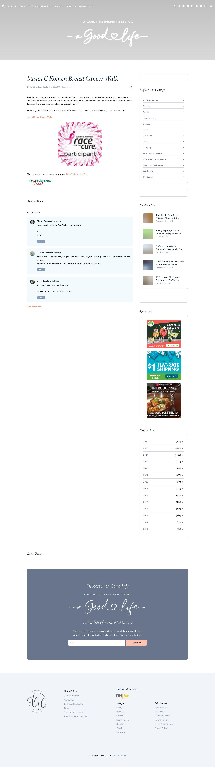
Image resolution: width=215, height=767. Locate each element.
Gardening (148, 171)
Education (147, 135)
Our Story (159, 711)
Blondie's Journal (45, 221)
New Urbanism (161, 720)
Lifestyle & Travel (38, 6)
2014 (145, 522)
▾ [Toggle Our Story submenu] (75, 6)
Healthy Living (149, 118)
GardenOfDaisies (45, 253)
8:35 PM (57, 253)
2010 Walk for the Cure (77, 174)
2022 (145, 468)
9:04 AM (55, 281)
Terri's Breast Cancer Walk (39, 117)
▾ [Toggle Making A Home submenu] (24, 6)
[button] (131, 87)
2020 (145, 482)
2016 (145, 509)
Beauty (146, 124)
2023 (145, 461)
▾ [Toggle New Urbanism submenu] (49, 6)
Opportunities (87, 6)
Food (145, 130)
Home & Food (15, 6)
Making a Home (162, 716)
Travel (145, 141)
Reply (41, 241)
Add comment (34, 306)
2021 (145, 475)
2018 (145, 495)
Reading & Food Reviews (154, 159)
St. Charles (148, 177)
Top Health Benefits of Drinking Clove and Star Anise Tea (168, 216)
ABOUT (70, 6)
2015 (145, 515)
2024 (145, 455)
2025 (145, 448)
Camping (147, 147)
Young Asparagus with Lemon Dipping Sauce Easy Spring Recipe (170, 232)
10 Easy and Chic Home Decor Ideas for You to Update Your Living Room (169, 279)
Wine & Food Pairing (152, 153)
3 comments (67, 87)
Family (146, 112)
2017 (145, 502)
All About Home (150, 100)
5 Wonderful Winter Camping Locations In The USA (169, 248)
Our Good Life (119, 756)
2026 (145, 441)
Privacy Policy (161, 728)
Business (59, 6)
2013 (145, 529)
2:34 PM (57, 221)
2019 (145, 488)
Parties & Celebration (153, 165)
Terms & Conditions (164, 724)
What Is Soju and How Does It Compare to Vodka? (170, 263)
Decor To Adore (44, 281)
